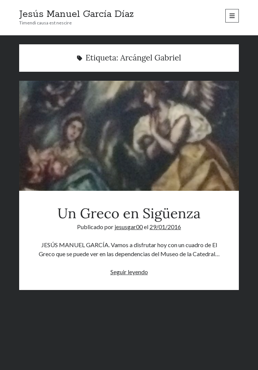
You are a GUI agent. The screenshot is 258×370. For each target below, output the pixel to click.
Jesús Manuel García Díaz (76, 14)
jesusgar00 (129, 226)
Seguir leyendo (129, 271)
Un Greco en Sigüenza (129, 136)
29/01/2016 (165, 226)
